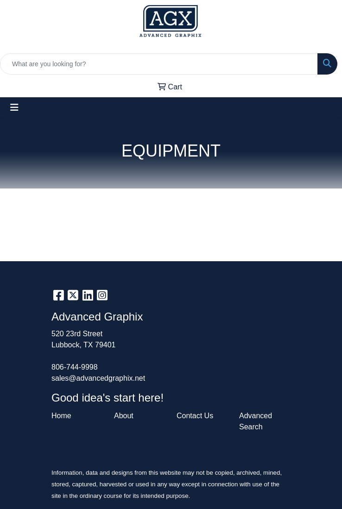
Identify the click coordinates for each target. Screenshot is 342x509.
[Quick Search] (159, 64)
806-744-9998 (74, 367)
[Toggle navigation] (14, 107)
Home (61, 416)
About (123, 416)
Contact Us (195, 416)
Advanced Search (255, 421)
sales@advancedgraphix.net (98, 378)
